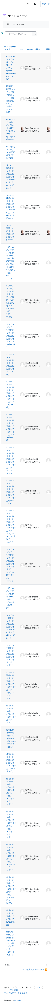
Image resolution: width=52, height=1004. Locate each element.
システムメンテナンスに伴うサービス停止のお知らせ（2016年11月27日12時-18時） (10, 394)
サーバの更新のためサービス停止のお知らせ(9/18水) (10, 232)
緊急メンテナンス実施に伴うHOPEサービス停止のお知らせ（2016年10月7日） (10, 943)
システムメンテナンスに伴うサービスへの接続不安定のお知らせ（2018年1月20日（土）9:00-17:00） (10, 263)
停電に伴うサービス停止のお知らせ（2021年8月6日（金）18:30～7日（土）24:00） (11, 890)
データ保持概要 (11, 990)
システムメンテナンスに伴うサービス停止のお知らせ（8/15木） (10, 598)
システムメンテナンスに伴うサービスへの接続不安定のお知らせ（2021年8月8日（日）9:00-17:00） (10, 301)
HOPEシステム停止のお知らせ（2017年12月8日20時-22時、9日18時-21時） (10, 129)
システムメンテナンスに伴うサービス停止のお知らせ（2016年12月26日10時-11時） (10, 427)
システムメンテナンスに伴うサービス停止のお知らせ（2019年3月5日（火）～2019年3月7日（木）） (11, 565)
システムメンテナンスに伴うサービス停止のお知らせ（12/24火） (10, 364)
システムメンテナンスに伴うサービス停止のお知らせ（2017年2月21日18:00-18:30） (11, 460)
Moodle (17, 1000)
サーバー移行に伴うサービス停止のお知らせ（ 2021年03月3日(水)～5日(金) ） (10, 176)
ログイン (46, 4)
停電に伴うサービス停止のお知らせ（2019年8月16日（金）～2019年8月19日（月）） (11, 824)
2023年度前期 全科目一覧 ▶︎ (34, 969)
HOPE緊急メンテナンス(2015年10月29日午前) (10, 152)
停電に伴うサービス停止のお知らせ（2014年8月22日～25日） (11, 714)
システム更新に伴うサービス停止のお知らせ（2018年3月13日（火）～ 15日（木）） (11, 685)
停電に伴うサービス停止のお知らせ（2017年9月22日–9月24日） (11, 763)
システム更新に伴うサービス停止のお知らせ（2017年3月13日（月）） (11, 655)
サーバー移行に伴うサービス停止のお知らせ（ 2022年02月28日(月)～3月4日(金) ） (11, 207)
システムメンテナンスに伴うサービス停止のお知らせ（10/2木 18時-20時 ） (10, 335)
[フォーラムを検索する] (18, 33)
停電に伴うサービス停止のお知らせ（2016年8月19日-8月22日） (11, 738)
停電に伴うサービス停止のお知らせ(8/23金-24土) (11, 917)
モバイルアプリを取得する (15, 993)
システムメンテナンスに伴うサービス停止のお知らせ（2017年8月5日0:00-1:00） (11, 492)
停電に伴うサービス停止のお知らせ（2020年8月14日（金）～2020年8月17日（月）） (11, 857)
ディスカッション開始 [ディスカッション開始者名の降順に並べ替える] (30, 49)
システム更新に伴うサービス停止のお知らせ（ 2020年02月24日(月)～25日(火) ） (11, 626)
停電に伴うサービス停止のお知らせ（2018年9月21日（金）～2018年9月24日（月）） (11, 791)
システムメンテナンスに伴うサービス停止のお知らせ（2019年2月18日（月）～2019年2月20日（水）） (11, 526)
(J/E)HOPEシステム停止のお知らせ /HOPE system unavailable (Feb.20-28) (11, 68)
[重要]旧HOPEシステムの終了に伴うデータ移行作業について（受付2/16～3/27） (10, 99)
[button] (28, 4)
